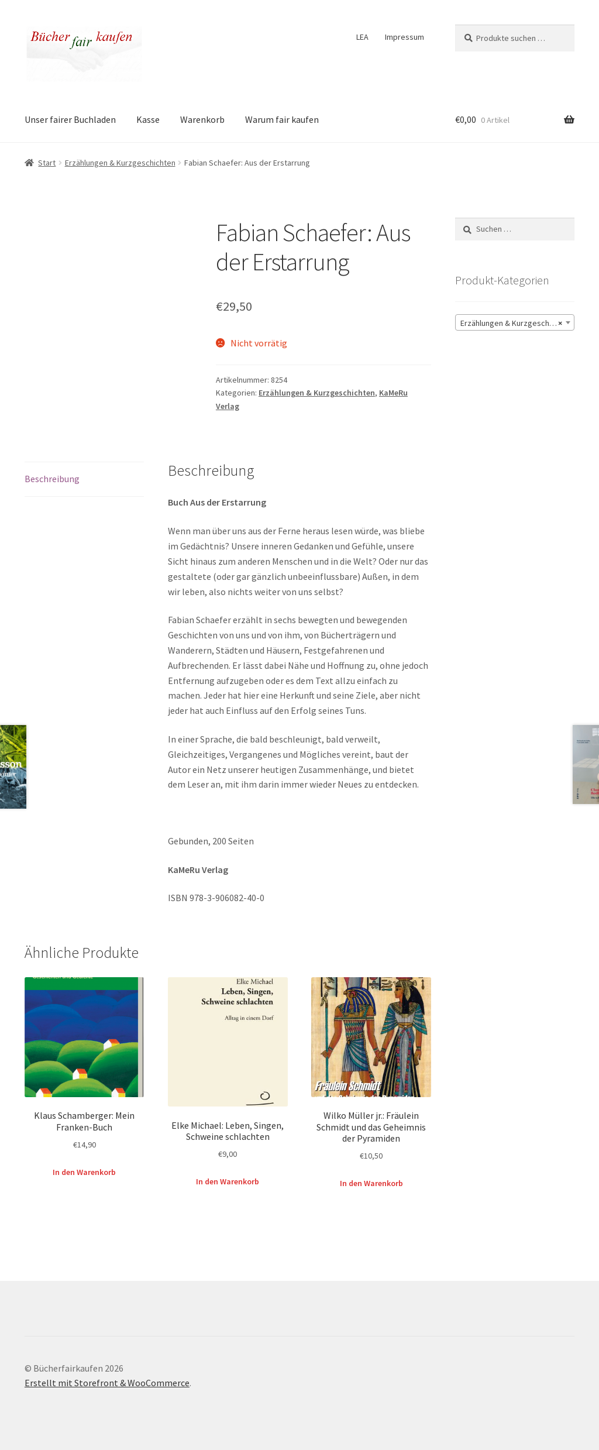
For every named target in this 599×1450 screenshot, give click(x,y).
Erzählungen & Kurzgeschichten (120, 162)
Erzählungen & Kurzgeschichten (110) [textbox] (517, 323)
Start (47, 162)
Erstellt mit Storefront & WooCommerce (107, 1383)
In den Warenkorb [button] (84, 1172)
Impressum (404, 37)
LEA (362, 37)
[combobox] (514, 322)
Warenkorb (202, 119)
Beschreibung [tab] (52, 479)
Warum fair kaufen (282, 119)
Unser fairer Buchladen (70, 119)
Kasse (148, 119)
